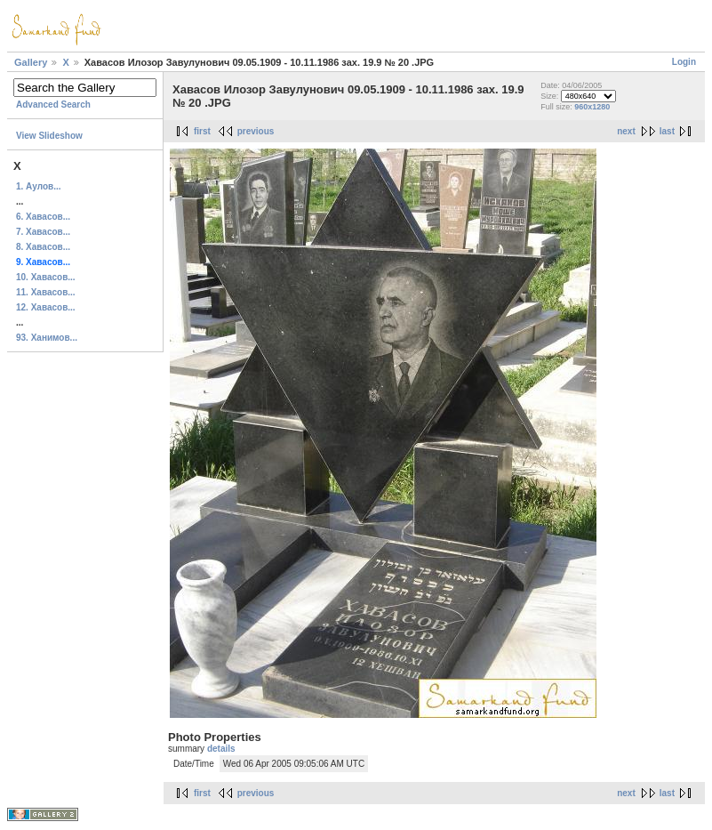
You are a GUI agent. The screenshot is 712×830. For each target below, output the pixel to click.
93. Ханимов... (46, 337)
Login (684, 62)
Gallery (30, 62)
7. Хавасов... (43, 232)
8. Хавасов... (43, 247)
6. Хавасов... (43, 217)
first (202, 131)
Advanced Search (53, 104)
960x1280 (592, 106)
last (667, 131)
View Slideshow (49, 136)
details (221, 748)
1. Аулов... (38, 186)
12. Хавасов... (46, 307)
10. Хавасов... (46, 277)
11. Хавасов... (46, 292)
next (626, 131)
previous (256, 131)
